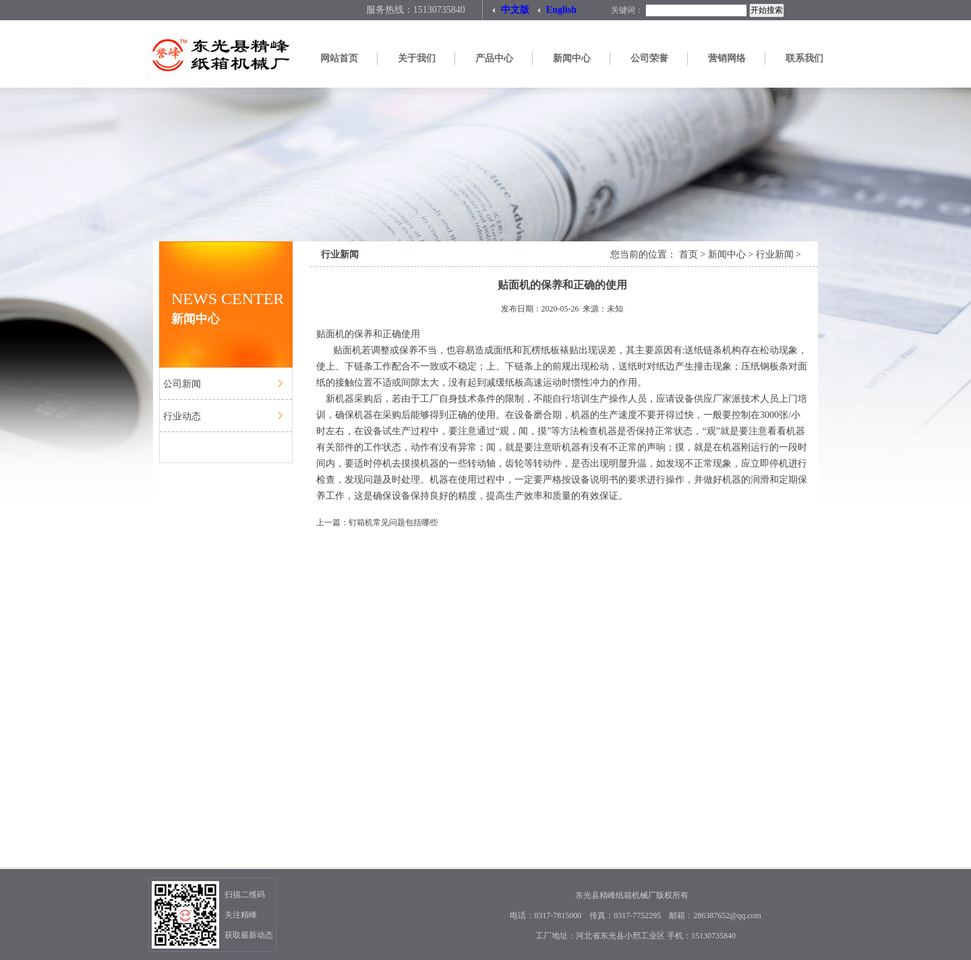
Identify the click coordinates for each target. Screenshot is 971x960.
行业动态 (182, 416)
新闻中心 (572, 58)
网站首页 (339, 58)
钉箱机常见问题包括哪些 (393, 522)
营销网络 (727, 58)
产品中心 (494, 58)
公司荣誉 (649, 58)
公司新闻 (182, 384)
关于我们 (417, 58)
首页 (688, 254)
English (557, 7)
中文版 (510, 7)
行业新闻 (775, 254)
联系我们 (804, 58)
